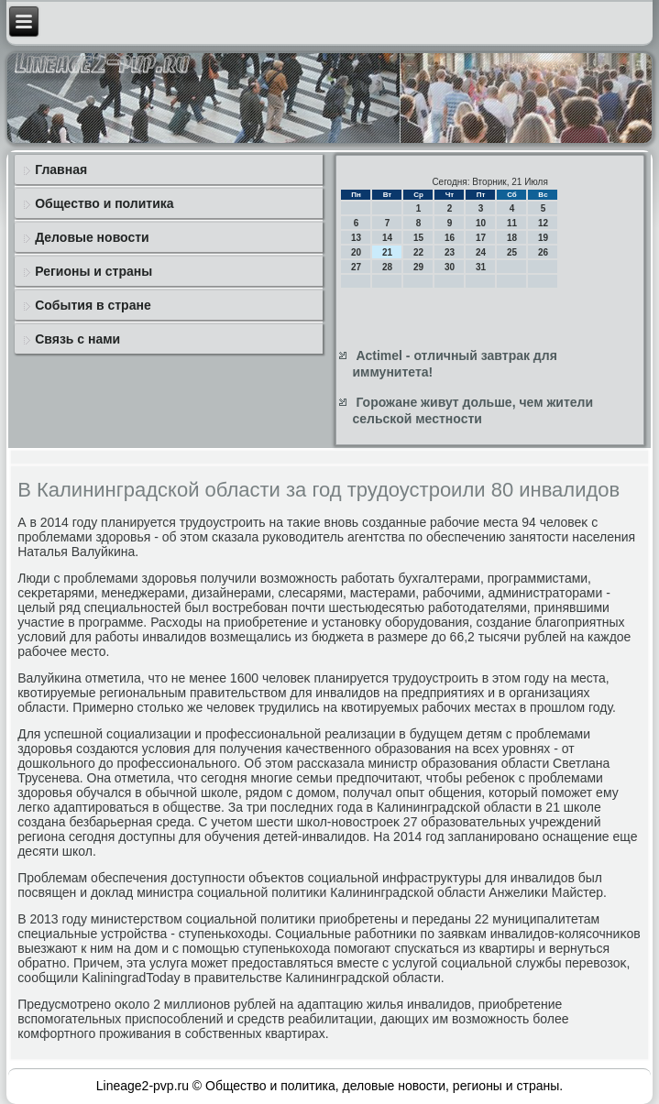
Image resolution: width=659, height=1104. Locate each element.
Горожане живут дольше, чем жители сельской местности (472, 410)
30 (450, 267)
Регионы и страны (93, 271)
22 (418, 252)
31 (481, 267)
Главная (61, 169)
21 (387, 252)
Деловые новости (91, 237)
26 (543, 252)
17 (481, 238)
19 (543, 238)
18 (512, 238)
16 (450, 238)
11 (512, 223)
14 (387, 238)
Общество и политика (104, 203)
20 (356, 252)
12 (543, 223)
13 (356, 238)
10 (481, 223)
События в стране (93, 305)
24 (481, 252)
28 (387, 267)
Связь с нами (77, 339)
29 (418, 267)
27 (356, 267)
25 (512, 252)
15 (418, 238)
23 (450, 252)
